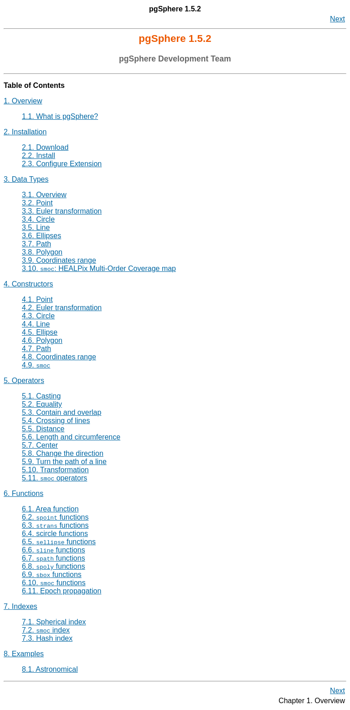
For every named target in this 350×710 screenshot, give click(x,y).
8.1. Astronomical (50, 669)
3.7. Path (36, 244)
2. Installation (25, 132)
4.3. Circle (38, 316)
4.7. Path (36, 348)
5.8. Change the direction (62, 453)
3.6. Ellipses (41, 236)
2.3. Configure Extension (62, 164)
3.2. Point (37, 203)
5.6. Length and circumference (71, 437)
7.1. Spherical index (54, 622)
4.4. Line (36, 324)
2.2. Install (38, 155)
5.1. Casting (41, 396)
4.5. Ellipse (39, 332)
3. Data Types (26, 179)
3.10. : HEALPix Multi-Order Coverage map (99, 268)
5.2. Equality (42, 404)
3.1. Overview (44, 195)
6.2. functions (55, 517)
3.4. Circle (38, 219)
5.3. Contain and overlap (61, 412)
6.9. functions (52, 574)
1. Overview (23, 101)
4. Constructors (28, 284)
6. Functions (23, 493)
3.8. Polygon (42, 252)
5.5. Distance (43, 429)
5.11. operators (54, 478)
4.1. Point (37, 299)
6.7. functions (53, 558)
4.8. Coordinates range (59, 357)
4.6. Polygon (42, 340)
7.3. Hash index (47, 638)
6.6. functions (53, 550)
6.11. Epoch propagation (61, 591)
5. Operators (24, 380)
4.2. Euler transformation (62, 308)
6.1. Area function (50, 509)
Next (337, 19)
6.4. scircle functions (55, 533)
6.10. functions (54, 583)
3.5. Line (36, 227)
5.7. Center (40, 445)
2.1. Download (45, 147)
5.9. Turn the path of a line (64, 461)
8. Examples (24, 654)
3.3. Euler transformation (62, 211)
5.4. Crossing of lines (56, 420)
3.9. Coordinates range (59, 260)
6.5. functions (59, 542)
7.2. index (46, 630)
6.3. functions (55, 525)
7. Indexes (20, 606)
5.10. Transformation (55, 470)
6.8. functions (53, 566)
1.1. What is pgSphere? (60, 116)
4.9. (36, 365)
